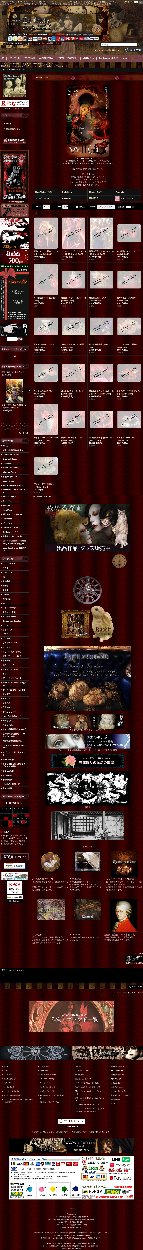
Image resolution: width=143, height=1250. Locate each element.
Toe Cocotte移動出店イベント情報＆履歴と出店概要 (18, 1100)
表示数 (39, 207)
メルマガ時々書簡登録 (12, 1095)
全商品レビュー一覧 (47, 1091)
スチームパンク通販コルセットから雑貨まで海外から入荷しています (89, 1110)
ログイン (100, 50)
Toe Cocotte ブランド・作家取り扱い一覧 (54, 1096)
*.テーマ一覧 (44, 1070)
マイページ (8, 1075)
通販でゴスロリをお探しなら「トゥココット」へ (89, 1092)
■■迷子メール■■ (117, 1087)
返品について (116, 1103)
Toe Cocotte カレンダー (48, 1087)
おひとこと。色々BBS (83, 1079)
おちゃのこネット (135, 992)
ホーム (6, 1066)
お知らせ (78, 1066)
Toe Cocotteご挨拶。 (82, 1070)
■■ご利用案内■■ (117, 1070)
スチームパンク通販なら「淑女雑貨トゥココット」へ (89, 1099)
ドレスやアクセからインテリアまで (88, 1104)
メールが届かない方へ (119, 1091)
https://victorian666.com (80, 1235)
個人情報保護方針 (117, 1075)
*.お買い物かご (9, 1087)
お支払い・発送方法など (12, 1091)
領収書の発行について (119, 1099)
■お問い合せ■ (116, 1079)
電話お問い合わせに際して (120, 1095)
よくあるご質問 (116, 1083)
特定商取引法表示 (117, 1066)
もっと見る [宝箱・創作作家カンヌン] (23, 433)
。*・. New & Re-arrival (48, 1075)
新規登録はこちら (114, 50)
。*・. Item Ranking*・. (48, 1079)
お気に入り (8, 1083)
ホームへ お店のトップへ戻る (134, 958)
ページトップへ (137, 987)
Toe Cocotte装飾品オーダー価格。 (87, 1083)
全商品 (5, 446)
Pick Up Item (45, 1083)
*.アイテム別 (44, 1066)
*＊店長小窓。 (80, 1075)
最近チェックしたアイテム (49, 1102)
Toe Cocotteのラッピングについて (87, 1087)
